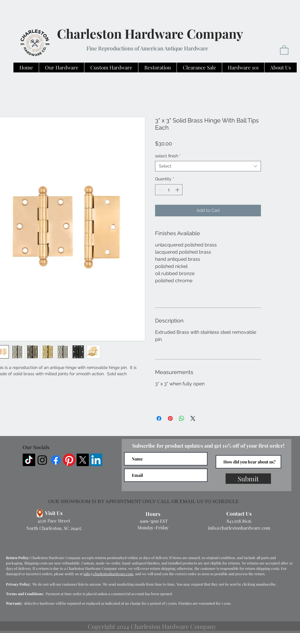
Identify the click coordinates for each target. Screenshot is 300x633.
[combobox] (208, 166)
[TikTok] (29, 460)
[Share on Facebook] (159, 418)
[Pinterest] (69, 460)
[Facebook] (56, 460)
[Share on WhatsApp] (181, 418)
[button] (284, 50)
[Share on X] (193, 418)
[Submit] (248, 478)
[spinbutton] (168, 189)
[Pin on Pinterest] (170, 418)
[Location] (40, 513)
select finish (168, 155)
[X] (82, 460)
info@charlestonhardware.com (239, 528)
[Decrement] (159, 189)
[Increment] (178, 189)
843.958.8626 (239, 521)
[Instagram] (42, 460)
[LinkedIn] (96, 460)
